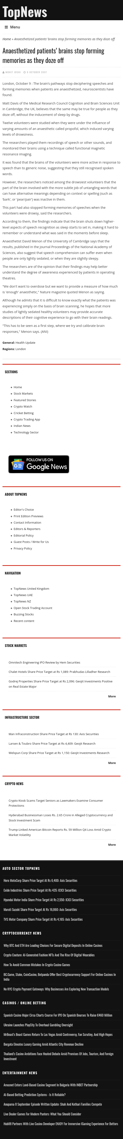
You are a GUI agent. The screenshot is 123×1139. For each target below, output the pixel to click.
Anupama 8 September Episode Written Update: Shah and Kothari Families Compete (53, 1104)
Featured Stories (25, 400)
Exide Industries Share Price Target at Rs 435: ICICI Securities (40, 890)
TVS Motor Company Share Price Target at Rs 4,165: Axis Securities (43, 919)
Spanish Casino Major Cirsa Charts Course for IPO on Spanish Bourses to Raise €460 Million (58, 1015)
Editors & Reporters (27, 529)
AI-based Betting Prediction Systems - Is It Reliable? (35, 1094)
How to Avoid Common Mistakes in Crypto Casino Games (37, 964)
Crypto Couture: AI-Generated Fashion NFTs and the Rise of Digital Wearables (49, 954)
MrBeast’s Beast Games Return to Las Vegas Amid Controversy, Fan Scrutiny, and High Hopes (58, 1034)
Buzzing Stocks (24, 614)
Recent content (24, 621)
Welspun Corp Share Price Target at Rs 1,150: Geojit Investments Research (59, 753)
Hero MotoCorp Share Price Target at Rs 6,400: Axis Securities (40, 880)
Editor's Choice (24, 509)
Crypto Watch (23, 406)
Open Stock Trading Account (33, 608)
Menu (12, 27)
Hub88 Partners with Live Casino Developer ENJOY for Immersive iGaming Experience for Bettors (61, 1123)
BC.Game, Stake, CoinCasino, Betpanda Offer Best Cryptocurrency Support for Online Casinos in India (60, 977)
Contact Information (27, 522)
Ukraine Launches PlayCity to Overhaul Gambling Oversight (38, 1024)
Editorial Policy (24, 535)
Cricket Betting (24, 413)
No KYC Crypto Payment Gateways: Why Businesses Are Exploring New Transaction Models (56, 989)
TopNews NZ (22, 601)
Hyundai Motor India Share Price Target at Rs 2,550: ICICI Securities (44, 899)
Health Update (25, 343)
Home (6, 39)
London (20, 349)
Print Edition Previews (28, 516)
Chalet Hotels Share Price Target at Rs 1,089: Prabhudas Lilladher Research (59, 672)
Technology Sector (26, 432)
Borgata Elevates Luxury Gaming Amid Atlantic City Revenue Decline (43, 1044)
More (112, 696)
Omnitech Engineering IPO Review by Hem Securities (44, 662)
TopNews (24, 11)
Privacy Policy (23, 548)
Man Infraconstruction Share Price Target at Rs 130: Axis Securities (54, 734)
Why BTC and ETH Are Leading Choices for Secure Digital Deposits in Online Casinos (53, 945)
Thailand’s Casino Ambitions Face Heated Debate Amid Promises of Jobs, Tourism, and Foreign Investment (59, 1056)
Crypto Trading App (27, 419)
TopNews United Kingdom (31, 589)
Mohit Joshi (13, 72)
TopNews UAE (23, 595)
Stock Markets (23, 393)
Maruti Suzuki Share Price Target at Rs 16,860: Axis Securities (40, 909)
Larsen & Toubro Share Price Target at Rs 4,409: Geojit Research (52, 743)
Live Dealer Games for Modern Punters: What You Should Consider (42, 1114)
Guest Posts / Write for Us (31, 542)
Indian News (22, 426)
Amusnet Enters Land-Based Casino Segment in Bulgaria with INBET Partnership (51, 1084)
